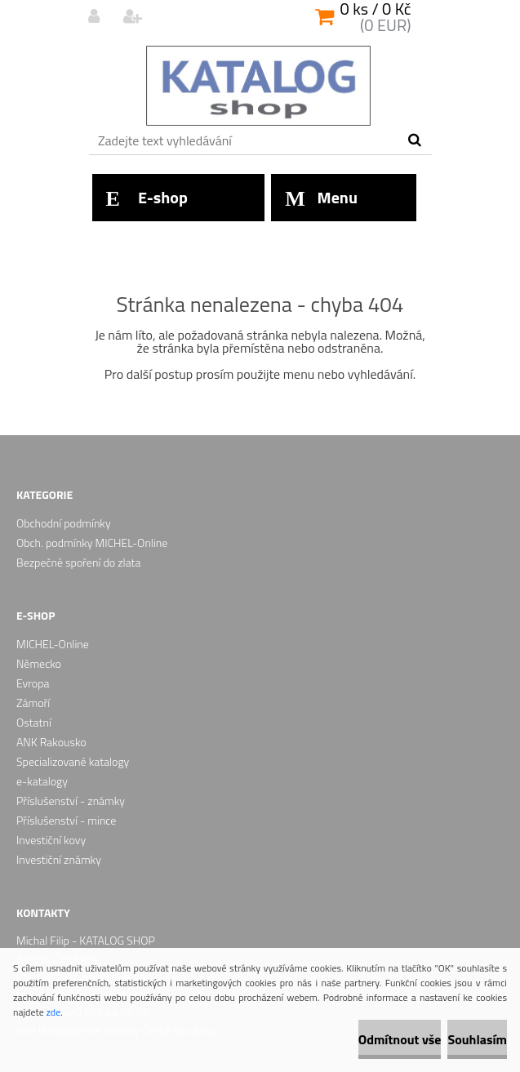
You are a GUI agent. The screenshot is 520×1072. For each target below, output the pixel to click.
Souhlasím (477, 1039)
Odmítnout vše (400, 1039)
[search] (414, 140)
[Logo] (258, 86)
